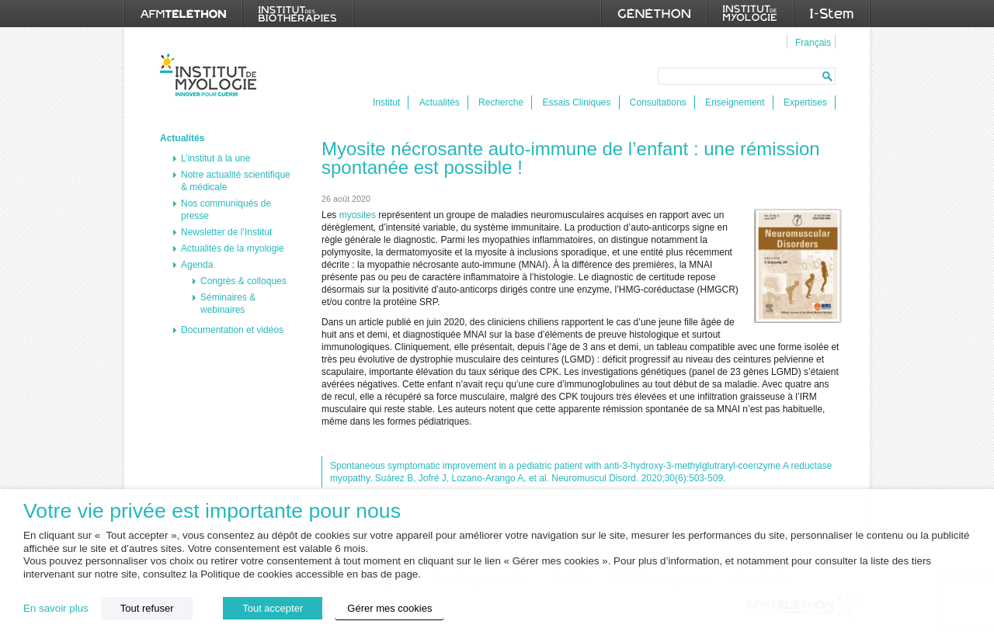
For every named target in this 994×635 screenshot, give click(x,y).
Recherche (500, 102)
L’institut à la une (215, 158)
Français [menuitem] (813, 42)
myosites (357, 215)
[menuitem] (811, 42)
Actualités (439, 102)
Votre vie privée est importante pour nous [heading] (212, 511)
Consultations (658, 102)
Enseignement (735, 102)
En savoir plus (56, 608)
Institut (386, 102)
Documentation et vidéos (232, 329)
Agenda (197, 264)
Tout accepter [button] (272, 608)
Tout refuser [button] (147, 608)
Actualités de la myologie (232, 248)
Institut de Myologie (211, 75)
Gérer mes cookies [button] (389, 608)
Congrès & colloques (243, 281)
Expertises (805, 102)
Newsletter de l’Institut (226, 232)
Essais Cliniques (576, 102)
